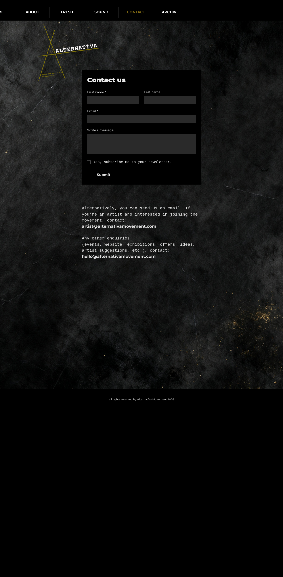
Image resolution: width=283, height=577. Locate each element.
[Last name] (168, 100)
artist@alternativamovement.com (119, 226)
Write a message (100, 130)
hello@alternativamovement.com (119, 256)
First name (96, 92)
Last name (152, 92)
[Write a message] (141, 144)
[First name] (111, 100)
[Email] (140, 119)
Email (92, 111)
